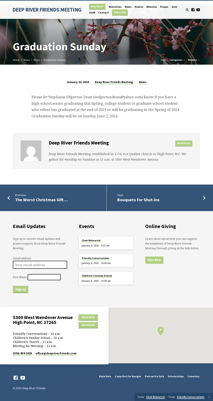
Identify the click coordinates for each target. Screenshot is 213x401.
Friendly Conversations (95, 258)
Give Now (154, 260)
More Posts (183, 143)
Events (139, 6)
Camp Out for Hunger (128, 376)
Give (174, 6)
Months (194, 59)
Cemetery (193, 376)
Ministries (115, 6)
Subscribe (120, 12)
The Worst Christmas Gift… (41, 200)
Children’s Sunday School (97, 275)
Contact (103, 12)
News (128, 6)
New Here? (97, 6)
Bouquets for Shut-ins (138, 200)
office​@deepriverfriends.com (56, 353)
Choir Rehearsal (91, 240)
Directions (88, 324)
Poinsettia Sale (154, 376)
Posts (163, 59)
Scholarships (176, 376)
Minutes (152, 6)
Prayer (164, 6)
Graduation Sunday (55, 59)
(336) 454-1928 (22, 353)
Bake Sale (105, 376)
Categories (177, 59)
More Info (88, 317)
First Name (20, 277)
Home (16, 59)
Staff (92, 12)
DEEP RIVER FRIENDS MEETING (47, 9)
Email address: (22, 258)
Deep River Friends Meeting (114, 82)
